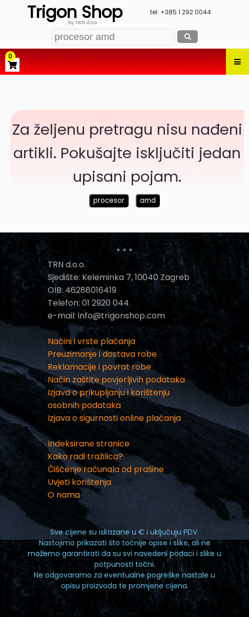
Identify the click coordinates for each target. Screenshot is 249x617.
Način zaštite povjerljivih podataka (116, 380)
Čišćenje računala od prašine (106, 469)
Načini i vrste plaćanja (91, 341)
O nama (64, 495)
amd (148, 200)
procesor (109, 200)
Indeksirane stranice (89, 444)
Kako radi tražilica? (85, 456)
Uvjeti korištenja (79, 482)
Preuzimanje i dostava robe (102, 354)
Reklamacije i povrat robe (99, 367)
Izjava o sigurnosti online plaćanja (114, 418)
